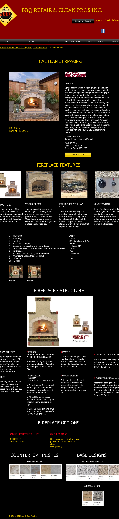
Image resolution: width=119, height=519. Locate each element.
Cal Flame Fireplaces (40, 48)
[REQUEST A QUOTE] (78, 155)
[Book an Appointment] (83, 21)
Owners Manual (86, 139)
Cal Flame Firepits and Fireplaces (19, 48)
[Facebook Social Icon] (103, 31)
